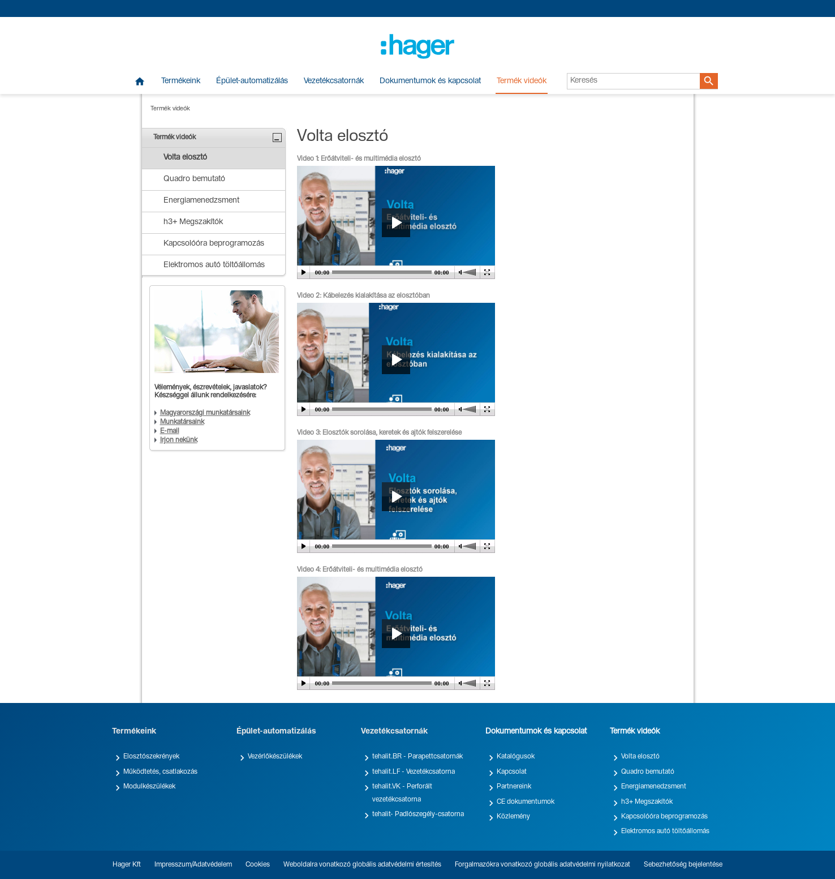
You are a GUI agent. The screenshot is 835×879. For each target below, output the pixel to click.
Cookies (258, 864)
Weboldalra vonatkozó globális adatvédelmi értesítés (362, 864)
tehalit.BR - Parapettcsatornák (417, 756)
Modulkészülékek (149, 786)
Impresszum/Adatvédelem (193, 864)
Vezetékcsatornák (334, 81)
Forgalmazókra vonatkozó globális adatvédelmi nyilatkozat (542, 864)
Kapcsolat (512, 772)
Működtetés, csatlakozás (160, 772)
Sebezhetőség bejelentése (683, 864)
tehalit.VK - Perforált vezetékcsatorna (402, 793)
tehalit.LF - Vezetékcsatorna (413, 772)
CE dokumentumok (525, 802)
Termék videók (521, 81)
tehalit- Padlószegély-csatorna (418, 814)
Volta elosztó (640, 756)
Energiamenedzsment (653, 786)
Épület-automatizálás (252, 81)
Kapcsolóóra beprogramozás (664, 816)
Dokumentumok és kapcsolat (430, 81)
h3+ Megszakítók (647, 802)
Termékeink (180, 81)
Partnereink (514, 786)
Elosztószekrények (151, 756)
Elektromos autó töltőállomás (665, 831)
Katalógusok (516, 756)
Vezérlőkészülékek (275, 756)
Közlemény (513, 816)
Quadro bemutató (647, 772)
